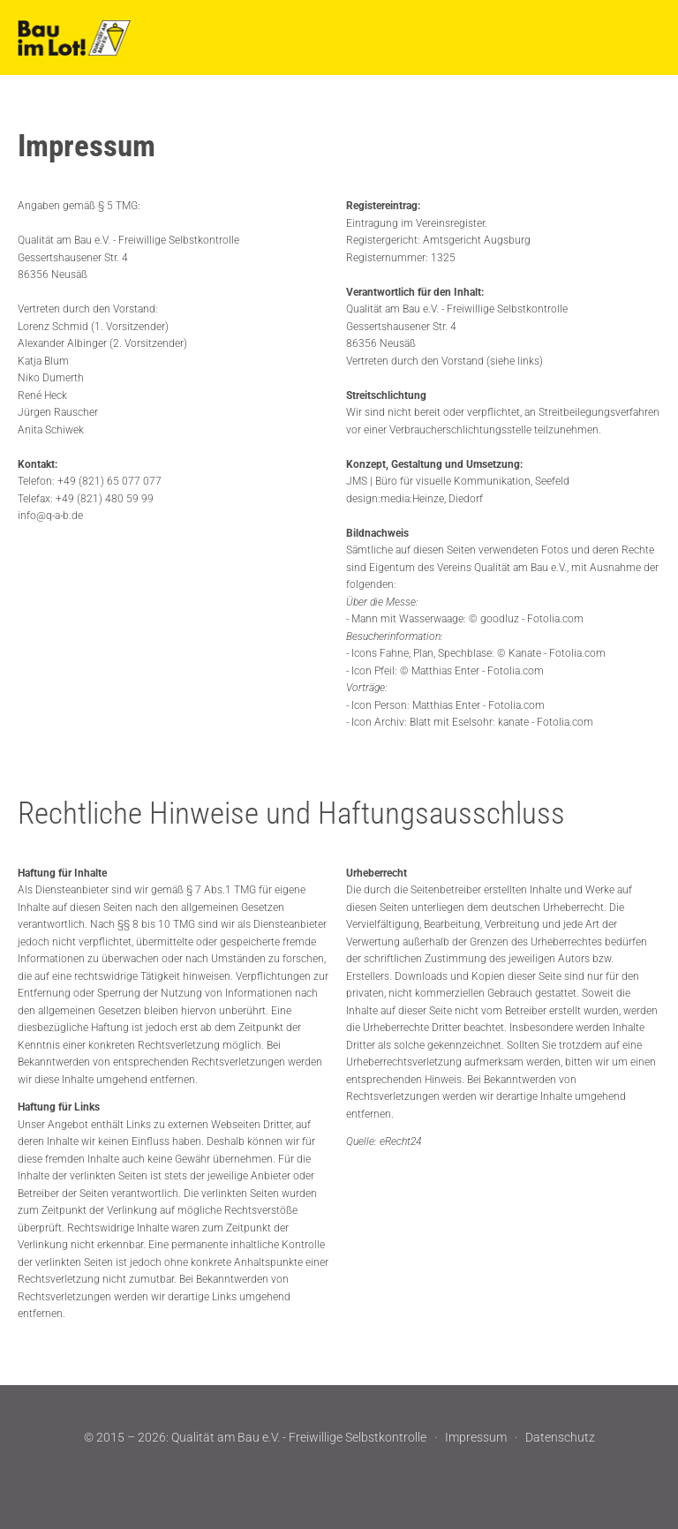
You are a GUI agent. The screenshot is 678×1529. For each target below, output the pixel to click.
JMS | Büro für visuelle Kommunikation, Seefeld (457, 481)
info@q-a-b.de (50, 515)
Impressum (476, 1437)
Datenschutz (560, 1437)
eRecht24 (400, 1141)
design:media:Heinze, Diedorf (414, 499)
